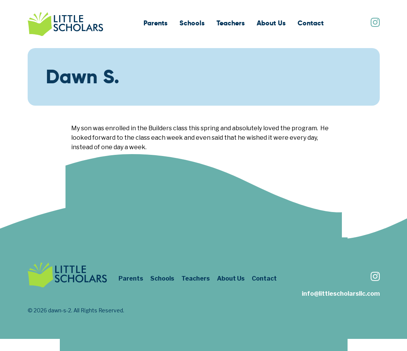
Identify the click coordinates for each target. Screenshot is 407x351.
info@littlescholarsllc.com (341, 293)
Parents (155, 23)
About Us (271, 23)
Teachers (231, 23)
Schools (191, 23)
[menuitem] (155, 24)
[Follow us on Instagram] (375, 23)
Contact (311, 23)
